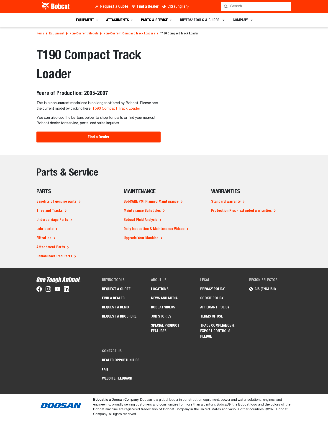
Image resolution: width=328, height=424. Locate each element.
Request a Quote (114, 6)
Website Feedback (117, 378)
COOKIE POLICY (211, 298)
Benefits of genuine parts (56, 201)
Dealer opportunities (120, 360)
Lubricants (45, 229)
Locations (160, 289)
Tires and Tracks (49, 210)
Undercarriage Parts (52, 219)
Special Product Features (165, 328)
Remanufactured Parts (54, 256)
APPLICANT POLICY (214, 307)
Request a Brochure (119, 316)
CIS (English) (178, 6)
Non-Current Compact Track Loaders (129, 33)
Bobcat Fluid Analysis (140, 219)
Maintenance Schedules (142, 210)
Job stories (161, 316)
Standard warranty (226, 201)
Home (40, 33)
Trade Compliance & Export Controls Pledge (217, 331)
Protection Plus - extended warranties (241, 210)
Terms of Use (211, 316)
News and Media (164, 298)
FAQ (105, 369)
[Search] (257, 6)
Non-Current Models (83, 33)
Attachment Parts (50, 247)
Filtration (43, 238)
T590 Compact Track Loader (116, 109)
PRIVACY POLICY (212, 289)
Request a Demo (115, 307)
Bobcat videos (163, 307)
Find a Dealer (148, 6)
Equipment (56, 33)
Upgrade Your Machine (141, 238)
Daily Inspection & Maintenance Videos (154, 229)
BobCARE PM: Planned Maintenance (151, 201)
